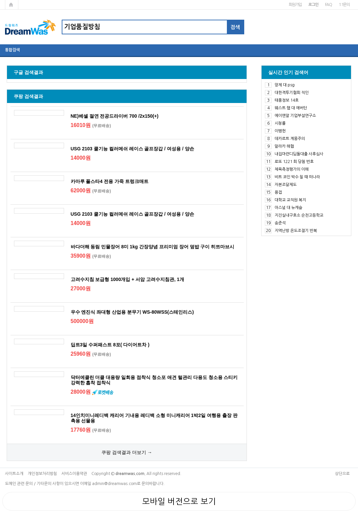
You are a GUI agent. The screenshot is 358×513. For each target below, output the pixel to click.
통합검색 (12, 50)
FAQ (328, 5)
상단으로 (342, 474)
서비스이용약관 (74, 474)
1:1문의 (344, 5)
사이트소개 (14, 474)
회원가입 (295, 5)
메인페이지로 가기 (11, 4)
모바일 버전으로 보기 (179, 501)
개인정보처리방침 (42, 474)
